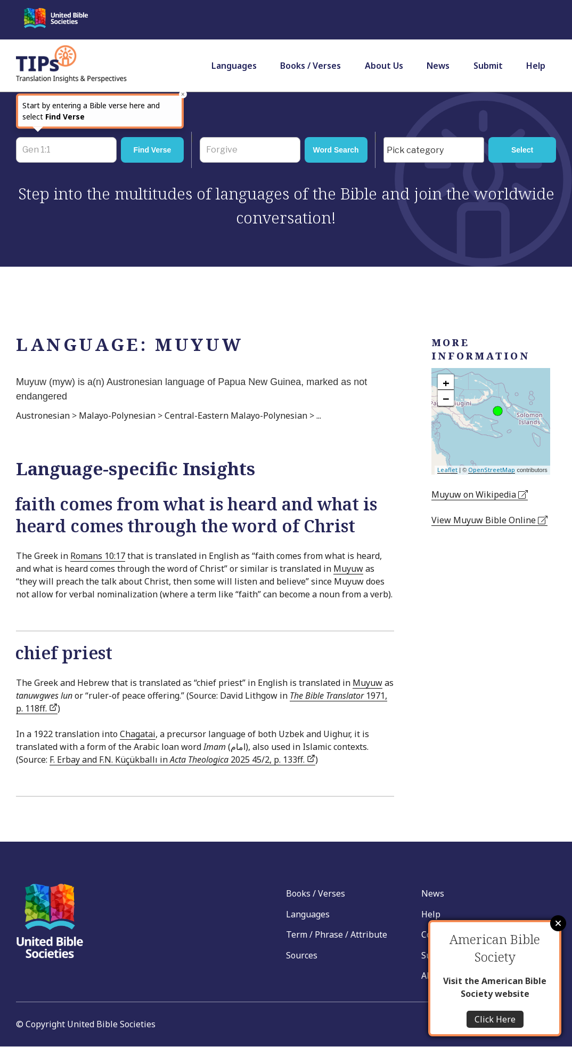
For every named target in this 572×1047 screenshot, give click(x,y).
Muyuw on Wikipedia (479, 494)
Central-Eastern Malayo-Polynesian (236, 415)
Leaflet (447, 470)
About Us (384, 65)
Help (535, 65)
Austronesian (43, 415)
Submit (488, 65)
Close (558, 923)
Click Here (495, 1019)
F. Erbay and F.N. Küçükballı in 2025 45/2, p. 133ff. (182, 759)
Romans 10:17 (97, 556)
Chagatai (138, 734)
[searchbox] (437, 150)
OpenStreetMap (491, 470)
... (318, 415)
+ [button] (446, 382)
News (438, 65)
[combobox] (434, 150)
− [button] (446, 398)
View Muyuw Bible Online (489, 520)
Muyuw (348, 568)
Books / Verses (310, 65)
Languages (234, 65)
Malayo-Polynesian (117, 415)
